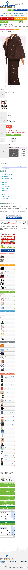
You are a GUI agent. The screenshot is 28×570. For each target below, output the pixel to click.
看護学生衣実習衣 (8, 330)
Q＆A (8, 488)
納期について (6, 196)
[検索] (13, 22)
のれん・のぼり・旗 (9, 424)
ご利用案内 (5, 176)
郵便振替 (5, 184)
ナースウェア (7, 314)
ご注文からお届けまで (8, 174)
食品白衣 (16, 13)
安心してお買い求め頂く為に (7, 496)
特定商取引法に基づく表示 (8, 483)
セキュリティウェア (9, 365)
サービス (9, 13)
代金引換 (5, 190)
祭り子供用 (7, 388)
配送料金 (5, 194)
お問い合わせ (8, 499)
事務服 (3, 13)
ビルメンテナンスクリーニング (8, 357)
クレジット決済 (6, 188)
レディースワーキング (9, 353)
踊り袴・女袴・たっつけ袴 (9, 384)
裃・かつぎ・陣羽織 (9, 412)
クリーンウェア (8, 306)
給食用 (6, 302)
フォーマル (7, 267)
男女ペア (7, 349)
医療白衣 (22, 13)
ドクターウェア (8, 318)
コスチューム (7, 380)
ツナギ (6, 361)
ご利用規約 (7, 491)
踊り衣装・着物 (8, 400)
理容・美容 (7, 287)
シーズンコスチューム (9, 416)
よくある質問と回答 (7, 178)
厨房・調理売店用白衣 (9, 298)
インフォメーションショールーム (9, 260)
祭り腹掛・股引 (8, 408)
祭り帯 (6, 436)
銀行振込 (5, 182)
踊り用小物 (7, 432)
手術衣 (6, 322)
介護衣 (6, 338)
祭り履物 (7, 428)
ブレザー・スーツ (8, 369)
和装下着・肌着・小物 (9, 455)
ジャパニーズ (7, 275)
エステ (6, 283)
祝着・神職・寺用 (8, 459)
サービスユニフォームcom (19, 126)
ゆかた (6, 443)
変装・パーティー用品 (9, 440)
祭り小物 (7, 451)
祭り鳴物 (7, 392)
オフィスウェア (8, 256)
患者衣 (6, 326)
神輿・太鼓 (7, 404)
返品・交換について (7, 198)
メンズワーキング (8, 345)
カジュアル (6, 271)
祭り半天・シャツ (8, 396)
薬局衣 (6, 334)
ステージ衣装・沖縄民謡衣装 (9, 377)
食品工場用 (7, 294)
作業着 (1, 15)
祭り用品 (8, 15)
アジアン (7, 279)
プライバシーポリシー (8, 494)
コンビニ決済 (6, 186)
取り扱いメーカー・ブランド (18, 15)
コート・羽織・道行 (9, 463)
